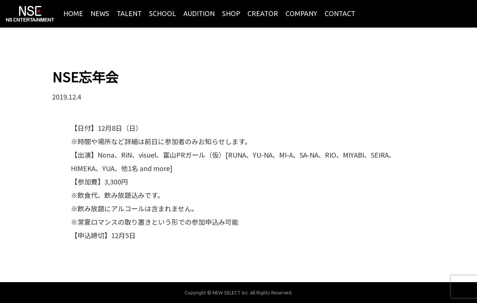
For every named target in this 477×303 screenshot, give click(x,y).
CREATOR (262, 13)
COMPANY (301, 13)
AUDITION (199, 13)
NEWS (100, 13)
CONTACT (340, 13)
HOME (73, 13)
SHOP (231, 13)
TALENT (129, 13)
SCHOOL (162, 13)
